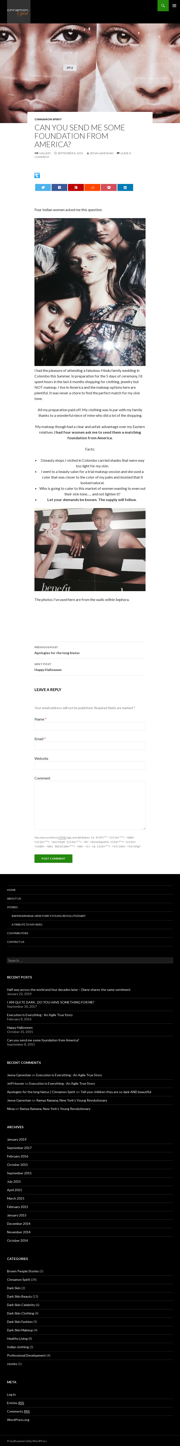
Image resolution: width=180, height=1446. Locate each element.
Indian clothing (18, 1346)
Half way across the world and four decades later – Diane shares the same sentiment (69, 989)
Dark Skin (14, 1287)
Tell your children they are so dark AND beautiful (115, 1091)
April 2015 (14, 1189)
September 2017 (19, 1147)
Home (11, 889)
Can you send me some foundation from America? (43, 1039)
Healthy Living (17, 1338)
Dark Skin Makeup (20, 1329)
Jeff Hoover (15, 1083)
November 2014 (18, 1231)
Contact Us (15, 941)
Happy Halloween (90, 666)
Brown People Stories (23, 1270)
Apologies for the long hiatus (90, 649)
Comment (42, 778)
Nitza (11, 1108)
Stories (12, 906)
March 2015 (15, 1198)
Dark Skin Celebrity (21, 1304)
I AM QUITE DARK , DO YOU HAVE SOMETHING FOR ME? (50, 1001)
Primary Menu (174, 5)
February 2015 (17, 1206)
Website (41, 758)
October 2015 (17, 1164)
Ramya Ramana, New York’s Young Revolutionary (49, 915)
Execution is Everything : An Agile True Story (40, 1014)
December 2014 (18, 1223)
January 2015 (16, 1214)
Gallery (45, 153)
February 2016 (17, 1155)
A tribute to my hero (27, 924)
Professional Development (26, 1355)
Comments (18, 1411)
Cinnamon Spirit (48, 119)
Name (40, 719)
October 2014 (17, 1240)
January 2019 (16, 1139)
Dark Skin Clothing (20, 1312)
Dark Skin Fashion (20, 1321)
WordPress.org (18, 1419)
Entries (15, 1402)
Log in (11, 1394)
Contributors (17, 932)
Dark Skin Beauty (19, 1296)
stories (12, 1363)
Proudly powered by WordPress (27, 1440)
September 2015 (19, 1172)
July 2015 (14, 1181)
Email (40, 738)
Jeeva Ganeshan (101, 153)
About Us (14, 898)
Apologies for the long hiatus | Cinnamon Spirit (41, 1091)
